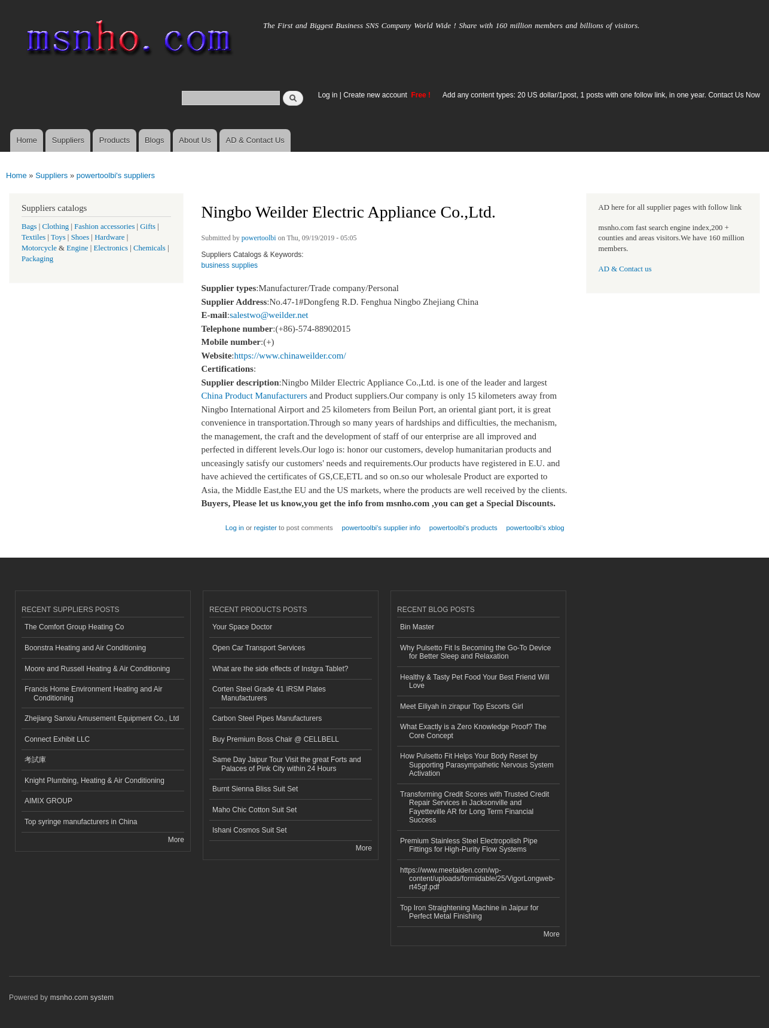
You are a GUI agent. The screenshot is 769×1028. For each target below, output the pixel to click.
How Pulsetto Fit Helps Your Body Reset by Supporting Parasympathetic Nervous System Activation (477, 765)
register (265, 527)
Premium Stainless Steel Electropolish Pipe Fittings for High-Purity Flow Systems (469, 845)
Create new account (376, 95)
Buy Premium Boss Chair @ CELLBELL (275, 739)
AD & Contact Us (255, 140)
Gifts (147, 226)
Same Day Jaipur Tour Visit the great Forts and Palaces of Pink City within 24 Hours (286, 763)
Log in (328, 95)
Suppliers (68, 140)
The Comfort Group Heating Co (74, 627)
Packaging (37, 259)
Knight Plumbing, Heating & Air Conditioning (94, 780)
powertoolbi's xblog (535, 527)
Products (114, 140)
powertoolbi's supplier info (380, 527)
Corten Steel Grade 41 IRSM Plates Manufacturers (269, 693)
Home (26, 140)
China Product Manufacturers (254, 395)
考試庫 (35, 759)
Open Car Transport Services (258, 648)
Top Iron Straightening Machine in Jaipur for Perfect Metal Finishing (469, 912)
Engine (77, 248)
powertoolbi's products (463, 527)
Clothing (55, 226)
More (176, 840)
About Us (194, 140)
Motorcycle (39, 248)
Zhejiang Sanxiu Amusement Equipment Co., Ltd (102, 718)
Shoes (80, 237)
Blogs (154, 140)
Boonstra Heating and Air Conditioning (85, 648)
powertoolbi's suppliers (116, 175)
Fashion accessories (104, 226)
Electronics (110, 248)
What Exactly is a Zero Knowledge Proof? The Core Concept (473, 731)
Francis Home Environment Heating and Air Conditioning (93, 693)
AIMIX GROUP (48, 801)
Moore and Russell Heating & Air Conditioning (97, 669)
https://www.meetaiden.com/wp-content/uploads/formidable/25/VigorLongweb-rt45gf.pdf (477, 879)
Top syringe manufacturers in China (81, 822)
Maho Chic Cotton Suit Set (254, 810)
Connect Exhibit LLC (57, 739)
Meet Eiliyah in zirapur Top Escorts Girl (461, 706)
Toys (58, 237)
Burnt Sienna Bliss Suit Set (255, 789)
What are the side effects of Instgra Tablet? (280, 669)
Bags (29, 226)
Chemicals (150, 248)
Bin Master (417, 627)
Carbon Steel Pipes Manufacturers (267, 718)
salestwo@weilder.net (269, 315)
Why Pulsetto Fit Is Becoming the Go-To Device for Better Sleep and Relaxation (475, 652)
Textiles (33, 237)
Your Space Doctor (242, 627)
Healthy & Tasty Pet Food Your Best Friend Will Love (475, 681)
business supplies (230, 265)
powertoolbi (259, 238)
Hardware (109, 237)
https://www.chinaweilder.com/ (290, 355)
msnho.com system (82, 997)
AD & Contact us (625, 269)
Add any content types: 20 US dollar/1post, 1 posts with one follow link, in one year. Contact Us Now (601, 95)
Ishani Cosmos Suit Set (249, 830)
